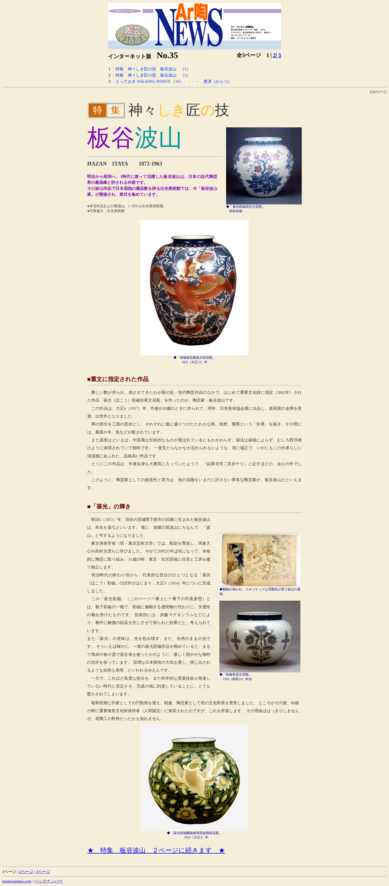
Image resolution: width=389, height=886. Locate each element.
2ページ (26, 872)
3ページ (43, 872)
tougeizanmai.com (16, 881)
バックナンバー (48, 881)
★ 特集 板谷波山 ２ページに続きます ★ (156, 850)
